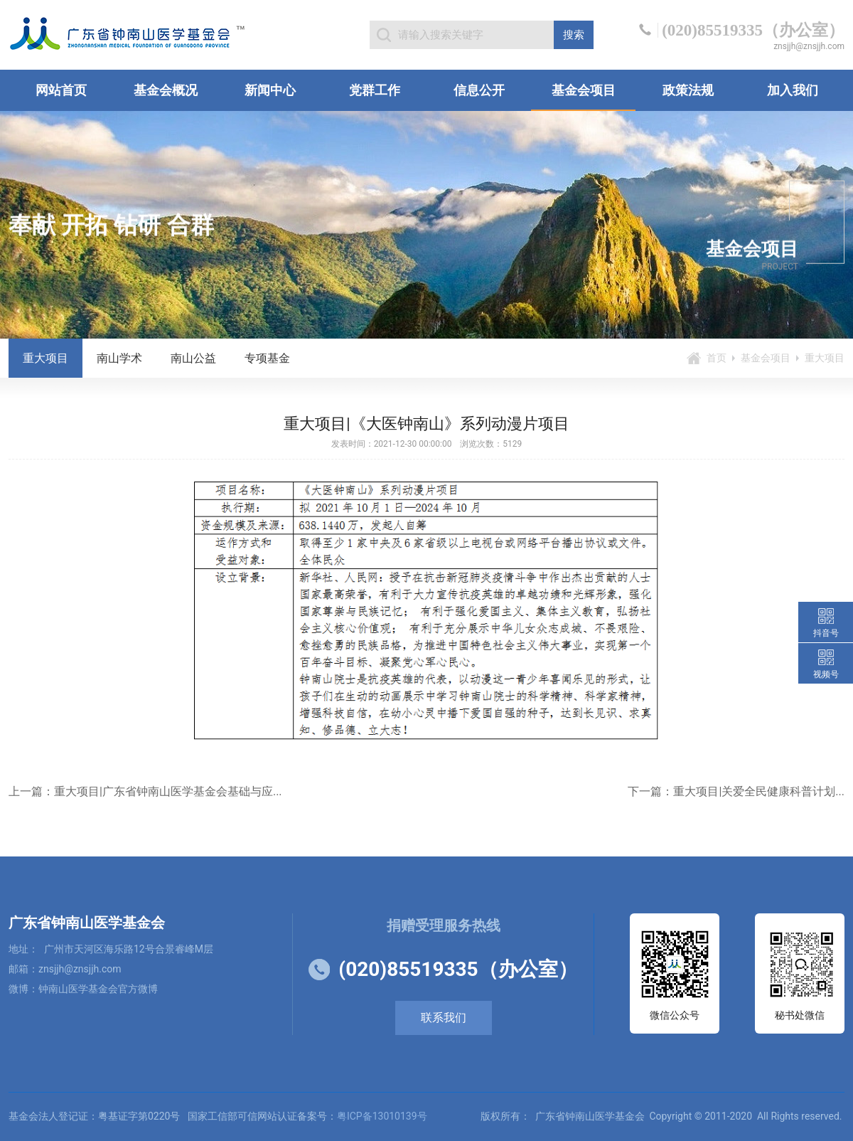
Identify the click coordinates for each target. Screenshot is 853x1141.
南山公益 (193, 358)
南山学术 (119, 358)
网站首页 (61, 90)
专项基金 (267, 358)
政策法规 (688, 90)
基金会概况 (166, 90)
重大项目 (45, 358)
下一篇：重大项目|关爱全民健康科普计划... (736, 791)
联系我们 (443, 1017)
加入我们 (792, 90)
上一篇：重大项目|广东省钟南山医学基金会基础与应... (145, 791)
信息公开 (479, 90)
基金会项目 (584, 90)
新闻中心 (270, 90)
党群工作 (374, 90)
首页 (716, 357)
